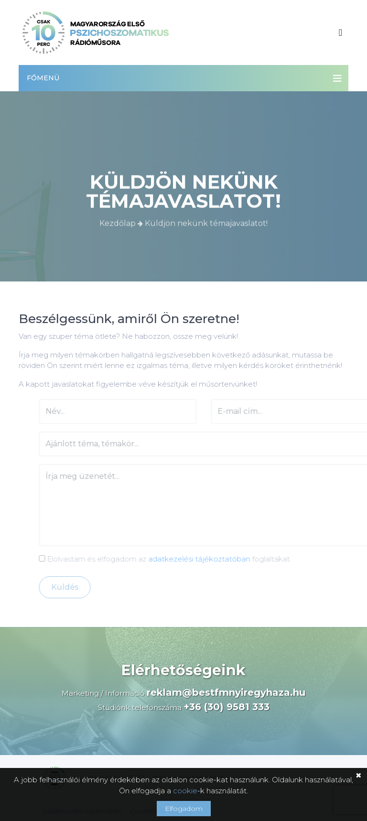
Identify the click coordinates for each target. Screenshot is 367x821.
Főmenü (43, 78)
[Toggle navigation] (340, 32)
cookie (185, 790)
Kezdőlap (118, 222)
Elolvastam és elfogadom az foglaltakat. (176, 558)
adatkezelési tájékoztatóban (210, 558)
